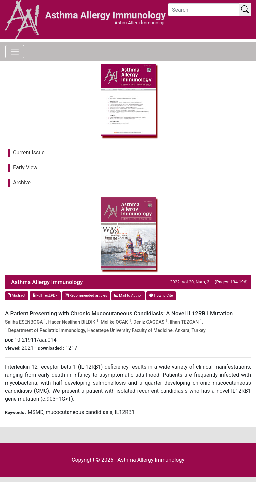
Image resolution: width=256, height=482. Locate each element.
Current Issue (29, 152)
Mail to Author (128, 295)
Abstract (16, 295)
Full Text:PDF (45, 295)
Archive (22, 182)
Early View (25, 167)
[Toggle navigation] (14, 51)
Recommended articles (86, 295)
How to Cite (161, 295)
